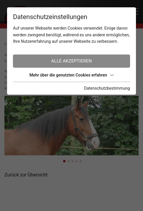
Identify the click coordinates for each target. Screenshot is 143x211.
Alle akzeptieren (71, 61)
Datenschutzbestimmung (107, 88)
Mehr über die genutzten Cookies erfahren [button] (71, 75)
